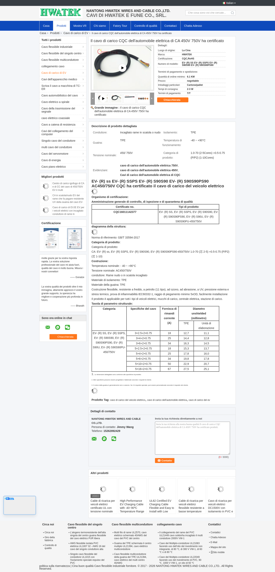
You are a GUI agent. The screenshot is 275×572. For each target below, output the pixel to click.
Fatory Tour (120, 25)
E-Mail (214, 542)
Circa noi (49, 532)
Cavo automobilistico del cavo (59, 95)
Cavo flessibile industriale (56, 46)
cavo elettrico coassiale (55, 118)
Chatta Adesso (193, 25)
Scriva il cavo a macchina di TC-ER (61, 87)
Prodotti (61, 25)
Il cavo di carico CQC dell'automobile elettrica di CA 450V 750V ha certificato (121, 111)
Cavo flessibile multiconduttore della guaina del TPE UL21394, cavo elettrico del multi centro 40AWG (130, 558)
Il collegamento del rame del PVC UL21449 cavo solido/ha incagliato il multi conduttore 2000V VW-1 (181, 535)
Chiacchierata (175, 100)
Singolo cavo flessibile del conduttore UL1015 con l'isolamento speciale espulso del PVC (87, 558)
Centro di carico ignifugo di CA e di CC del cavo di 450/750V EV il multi (68, 186)
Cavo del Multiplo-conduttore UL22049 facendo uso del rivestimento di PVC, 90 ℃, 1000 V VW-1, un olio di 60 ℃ (180, 560)
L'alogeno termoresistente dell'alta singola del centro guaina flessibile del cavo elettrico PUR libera (88, 535)
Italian (230, 3)
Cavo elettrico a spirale (55, 101)
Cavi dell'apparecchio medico (59, 79)
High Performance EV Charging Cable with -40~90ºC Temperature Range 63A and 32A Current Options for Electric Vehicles (132, 511)
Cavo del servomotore (54, 153)
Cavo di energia (51, 160)
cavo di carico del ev (199, 400)
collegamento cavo (52, 66)
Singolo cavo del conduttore (58, 140)
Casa (46, 25)
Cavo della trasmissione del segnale (58, 110)
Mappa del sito (218, 547)
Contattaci (170, 25)
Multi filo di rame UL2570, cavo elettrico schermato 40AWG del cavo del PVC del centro (130, 535)
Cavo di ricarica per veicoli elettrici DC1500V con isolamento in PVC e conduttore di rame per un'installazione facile (220, 511)
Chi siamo (100, 25)
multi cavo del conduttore (56, 147)
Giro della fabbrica (50, 539)
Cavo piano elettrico (53, 166)
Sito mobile (218, 552)
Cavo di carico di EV (75, 33)
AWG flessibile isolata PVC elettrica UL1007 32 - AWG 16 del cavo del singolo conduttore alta (87, 546)
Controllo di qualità (145, 25)
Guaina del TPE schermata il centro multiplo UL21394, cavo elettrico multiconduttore (132, 546)
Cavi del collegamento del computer (57, 132)
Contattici (215, 532)
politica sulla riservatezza (54, 565)
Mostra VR (79, 25)
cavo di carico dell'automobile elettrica (167, 400)
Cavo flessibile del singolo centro (61, 53)
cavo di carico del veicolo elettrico (127, 400)
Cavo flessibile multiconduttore (60, 59)
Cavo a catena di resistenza (58, 124)
